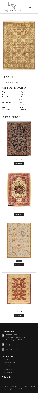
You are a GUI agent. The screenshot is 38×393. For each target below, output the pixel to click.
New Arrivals (8, 369)
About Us (7, 366)
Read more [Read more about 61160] (19, 214)
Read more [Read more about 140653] (19, 265)
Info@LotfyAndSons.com (15, 345)
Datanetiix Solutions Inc (20, 389)
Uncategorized (13, 82)
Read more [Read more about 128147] (19, 163)
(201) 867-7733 (12, 350)
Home (6, 359)
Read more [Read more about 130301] (19, 315)
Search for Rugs (9, 362)
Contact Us (8, 373)
